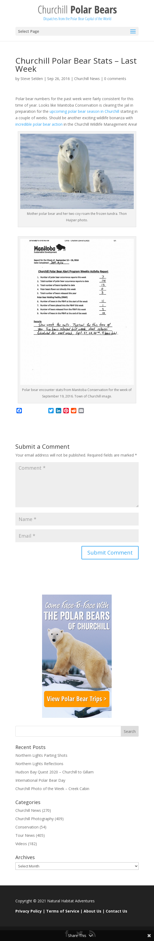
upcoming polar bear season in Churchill (85, 111)
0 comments (115, 78)
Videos (21, 843)
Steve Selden (31, 78)
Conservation (27, 827)
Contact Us (116, 911)
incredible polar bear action (39, 124)
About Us (92, 911)
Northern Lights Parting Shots (41, 755)
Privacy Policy (28, 911)
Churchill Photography (34, 818)
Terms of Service (62, 911)
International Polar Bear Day (40, 780)
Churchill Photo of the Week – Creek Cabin (52, 788)
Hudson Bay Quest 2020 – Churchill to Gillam (54, 771)
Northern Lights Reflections (39, 763)
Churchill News (87, 78)
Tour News (25, 835)
